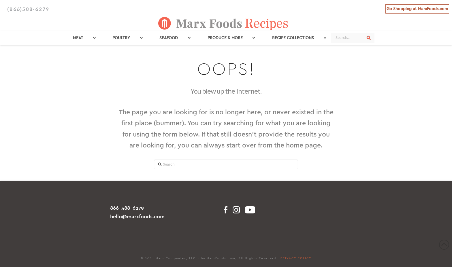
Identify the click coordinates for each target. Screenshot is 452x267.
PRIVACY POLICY (295, 258)
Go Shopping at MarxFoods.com (417, 8)
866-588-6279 (127, 208)
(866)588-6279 (28, 9)
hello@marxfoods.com (137, 217)
